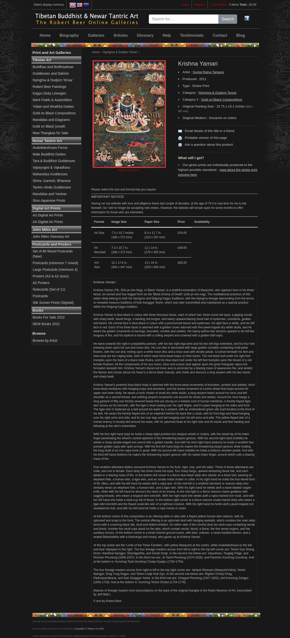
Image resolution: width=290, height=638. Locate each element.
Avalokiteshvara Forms (50, 148)
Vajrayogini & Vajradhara (51, 167)
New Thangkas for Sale (50, 133)
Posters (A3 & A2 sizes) (51, 276)
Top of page (46, 621)
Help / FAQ (102, 621)
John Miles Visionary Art (51, 236)
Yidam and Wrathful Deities (53, 106)
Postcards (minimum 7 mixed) (55, 263)
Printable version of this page (206, 138)
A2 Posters (41, 283)
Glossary (145, 35)
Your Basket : (220, 4)
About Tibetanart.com (43, 636)
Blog (240, 35)
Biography (69, 35)
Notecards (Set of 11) (49, 289)
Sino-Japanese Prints (49, 200)
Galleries (96, 35)
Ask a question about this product (209, 144)
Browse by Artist (45, 341)
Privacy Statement (42, 628)
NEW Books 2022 (46, 324)
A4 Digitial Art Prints (48, 222)
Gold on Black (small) (49, 126)
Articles (120, 35)
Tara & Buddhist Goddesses (54, 161)
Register (199, 4)
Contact (220, 35)
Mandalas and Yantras (50, 194)
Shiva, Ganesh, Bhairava (52, 181)
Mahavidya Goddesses (50, 174)
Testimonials (192, 35)
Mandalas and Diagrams (51, 120)
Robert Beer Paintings (49, 87)
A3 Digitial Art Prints (48, 215)
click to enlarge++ (128, 170)
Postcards (40, 296)
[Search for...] (184, 19)
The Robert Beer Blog (67, 636)
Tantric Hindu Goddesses (52, 187)
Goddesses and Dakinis (51, 73)
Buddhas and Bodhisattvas (53, 67)
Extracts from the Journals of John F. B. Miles (103, 636)
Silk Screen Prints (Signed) (53, 303)
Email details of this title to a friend (209, 131)
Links (113, 621)
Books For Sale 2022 (49, 317)
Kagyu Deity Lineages (49, 93)
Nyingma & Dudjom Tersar (53, 80)
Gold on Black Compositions (54, 113)
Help (166, 35)
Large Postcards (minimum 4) (55, 270)
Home (45, 35)
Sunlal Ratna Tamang (208, 72)
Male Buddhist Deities (49, 154)
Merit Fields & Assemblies (52, 100)
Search (227, 19)
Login (185, 4)
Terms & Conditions (63, 628)
